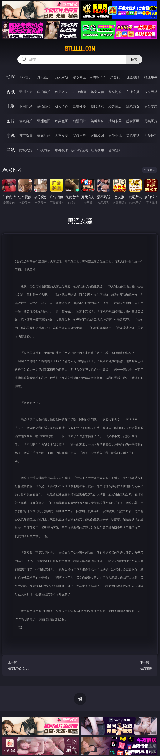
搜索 (134, 59)
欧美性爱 (79, 106)
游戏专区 (79, 77)
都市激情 (25, 135)
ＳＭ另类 (151, 91)
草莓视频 (61, 150)
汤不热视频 (79, 150)
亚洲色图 (43, 121)
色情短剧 (115, 150)
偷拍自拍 (43, 106)
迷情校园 (97, 135)
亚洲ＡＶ (25, 91)
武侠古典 (79, 135)
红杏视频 (97, 150)
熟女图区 (133, 121)
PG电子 (25, 77)
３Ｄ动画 (79, 91)
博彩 (10, 77)
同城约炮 (25, 150)
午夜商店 (43, 150)
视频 (10, 91)
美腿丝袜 (97, 121)
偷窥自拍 (25, 121)
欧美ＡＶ (61, 91)
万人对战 (61, 77)
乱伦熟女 (133, 106)
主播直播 (133, 91)
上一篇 (24, 666)
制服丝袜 (97, 106)
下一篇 (136, 666)
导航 (10, 150)
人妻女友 (61, 135)
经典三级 (115, 106)
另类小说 (115, 135)
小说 (10, 135)
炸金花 (115, 77)
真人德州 (43, 77)
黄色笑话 (133, 135)
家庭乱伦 (43, 135)
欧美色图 (61, 121)
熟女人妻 (97, 91)
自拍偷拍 (43, 91)
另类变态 (151, 106)
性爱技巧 (151, 135)
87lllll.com (79, 49)
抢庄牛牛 (151, 77)
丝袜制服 (115, 91)
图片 (10, 121)
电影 (10, 106)
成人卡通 (61, 106)
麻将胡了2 (97, 77)
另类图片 (151, 121)
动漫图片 (79, 121)
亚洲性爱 (25, 106)
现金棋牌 (133, 77)
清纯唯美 (115, 121)
